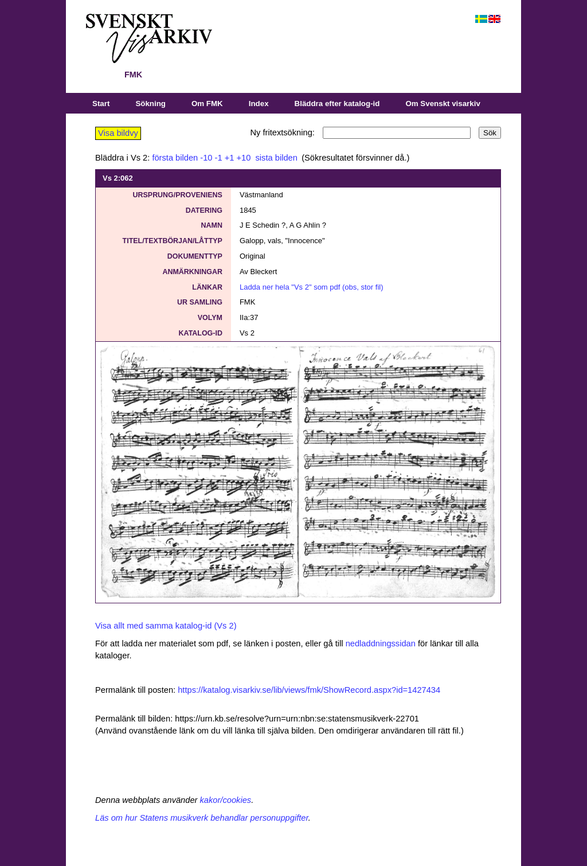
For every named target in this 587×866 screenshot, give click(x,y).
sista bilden (275, 157)
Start (100, 103)
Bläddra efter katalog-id (337, 103)
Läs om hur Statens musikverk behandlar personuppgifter (201, 817)
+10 (244, 157)
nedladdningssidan (381, 643)
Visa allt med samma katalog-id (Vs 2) (166, 625)
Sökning (150, 103)
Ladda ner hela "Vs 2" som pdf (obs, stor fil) (311, 287)
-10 (206, 157)
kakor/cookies (226, 800)
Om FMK (207, 103)
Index (259, 103)
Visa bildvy (118, 133)
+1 (229, 157)
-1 (218, 157)
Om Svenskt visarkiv (442, 103)
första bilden (175, 157)
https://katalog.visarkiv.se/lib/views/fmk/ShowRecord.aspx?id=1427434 (309, 690)
